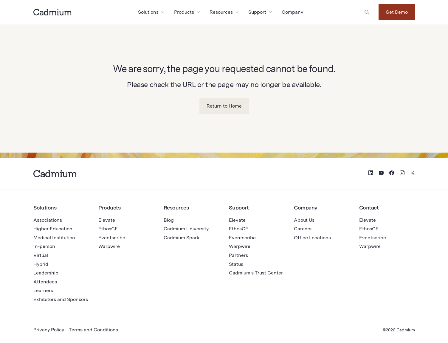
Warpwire (109, 246)
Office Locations (312, 237)
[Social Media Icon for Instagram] (402, 173)
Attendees (45, 282)
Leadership (45, 273)
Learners (43, 290)
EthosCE (108, 229)
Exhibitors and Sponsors (60, 299)
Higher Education (52, 229)
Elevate (106, 220)
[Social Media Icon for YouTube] (381, 173)
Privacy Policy (48, 330)
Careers (302, 229)
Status (236, 264)
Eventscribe (111, 237)
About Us (304, 220)
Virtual (40, 255)
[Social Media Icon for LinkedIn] (370, 173)
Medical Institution (54, 237)
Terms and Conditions (93, 330)
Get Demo (397, 12)
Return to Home (224, 106)
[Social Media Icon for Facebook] (391, 173)
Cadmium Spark (181, 237)
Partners (238, 255)
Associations (47, 220)
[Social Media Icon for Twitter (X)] (412, 173)
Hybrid (40, 264)
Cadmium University (186, 229)
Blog (169, 220)
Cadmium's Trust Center (256, 273)
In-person (44, 246)
